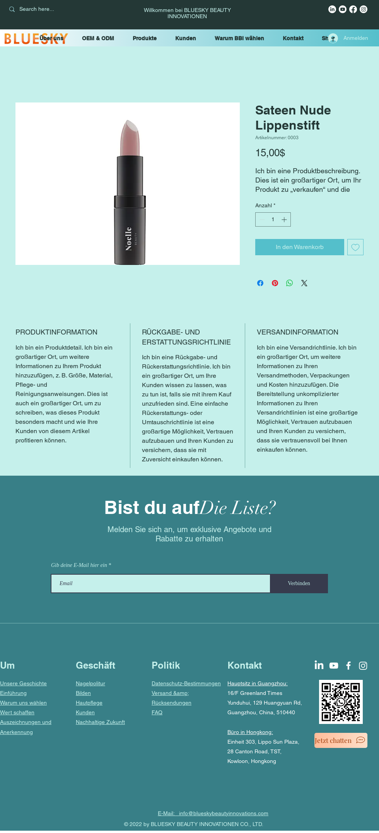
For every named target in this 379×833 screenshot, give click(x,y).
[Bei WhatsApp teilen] (289, 283)
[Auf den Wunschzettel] (355, 247)
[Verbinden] (299, 583)
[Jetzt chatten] (340, 740)
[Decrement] (261, 219)
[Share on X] (304, 283)
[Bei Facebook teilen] (260, 283)
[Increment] (285, 219)
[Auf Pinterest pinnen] (275, 283)
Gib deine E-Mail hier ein (79, 565)
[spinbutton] (273, 219)
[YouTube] (343, 9)
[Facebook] (353, 9)
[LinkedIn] (332, 9)
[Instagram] (363, 9)
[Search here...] (59, 9)
